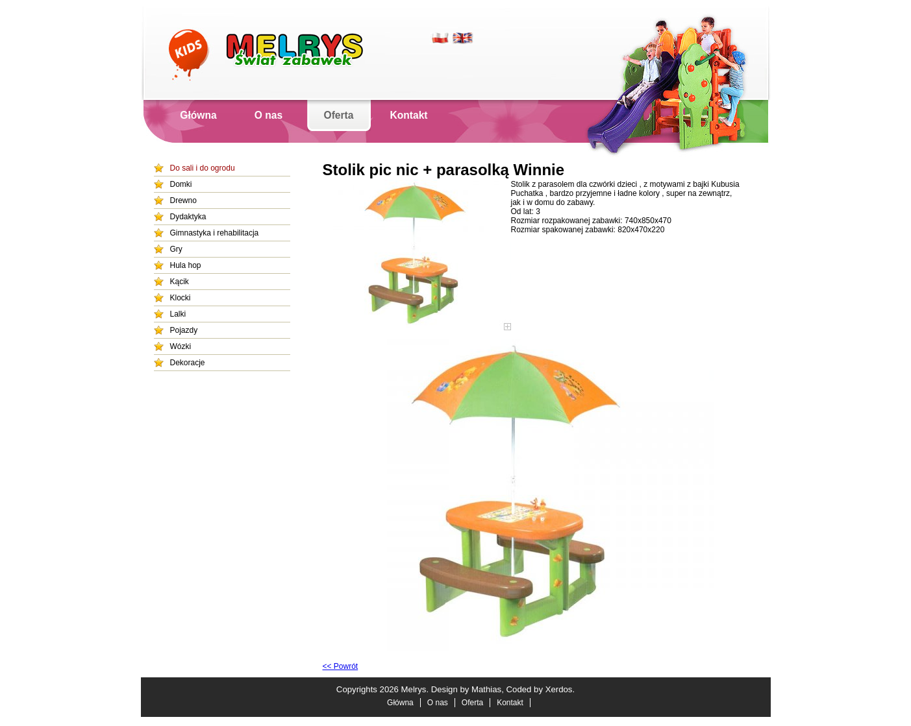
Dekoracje (187, 362)
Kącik (179, 281)
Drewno (183, 200)
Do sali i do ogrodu (202, 168)
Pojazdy (184, 330)
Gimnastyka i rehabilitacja (214, 232)
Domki (181, 184)
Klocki (180, 297)
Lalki (178, 314)
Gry (176, 249)
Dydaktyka (188, 216)
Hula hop (185, 265)
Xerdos (559, 689)
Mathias (486, 689)
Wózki (181, 346)
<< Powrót (340, 666)
